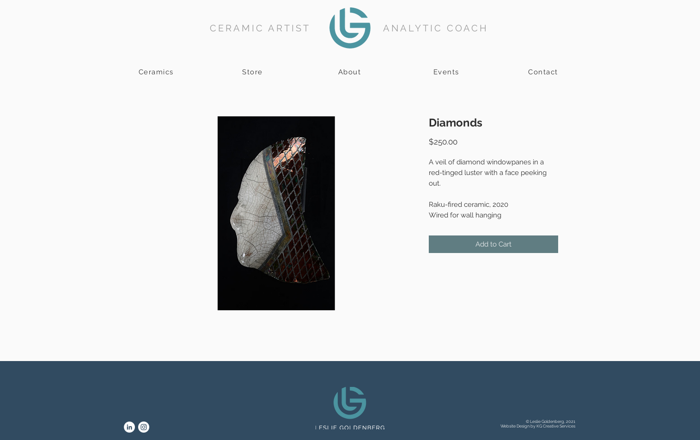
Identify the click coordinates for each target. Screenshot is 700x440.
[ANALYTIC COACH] (436, 27)
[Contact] (544, 72)
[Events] (447, 72)
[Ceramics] (157, 72)
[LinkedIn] (129, 427)
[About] (350, 72)
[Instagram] (143, 427)
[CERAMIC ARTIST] (261, 27)
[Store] (253, 72)
